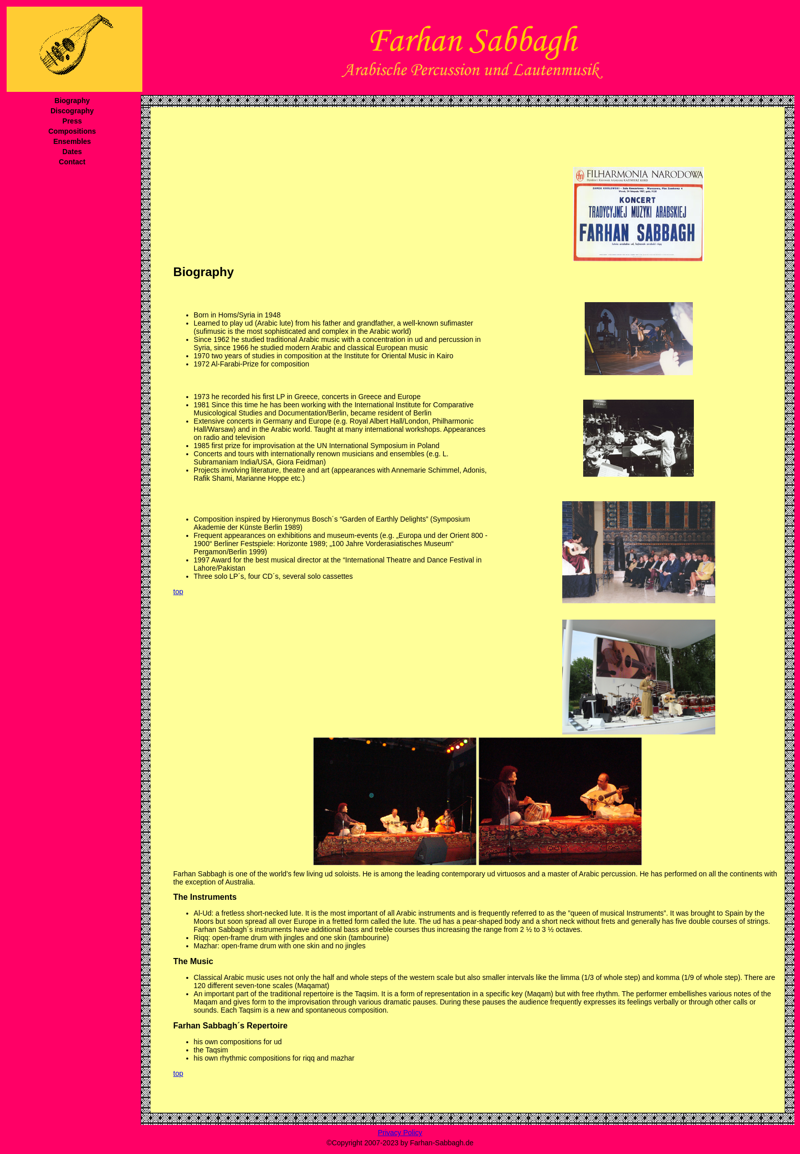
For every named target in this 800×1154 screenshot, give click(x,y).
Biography (72, 100)
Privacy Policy (400, 1132)
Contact (72, 162)
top (178, 591)
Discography (72, 111)
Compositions (72, 131)
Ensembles (72, 141)
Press (72, 121)
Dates (72, 152)
